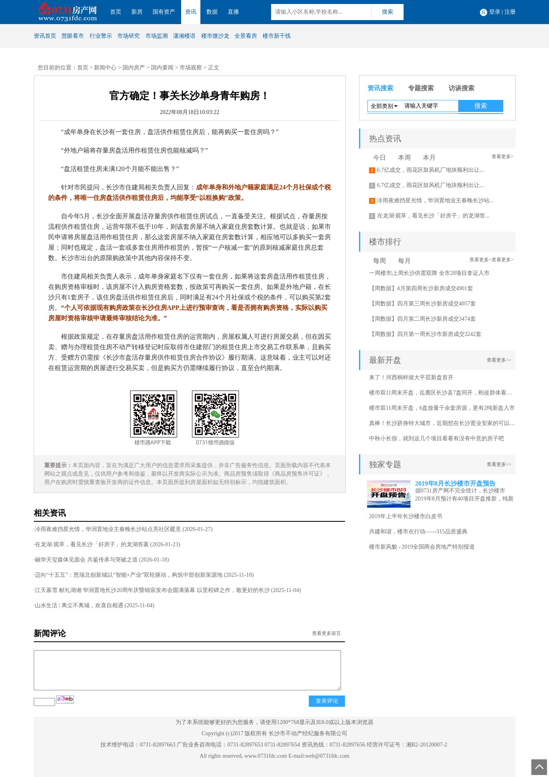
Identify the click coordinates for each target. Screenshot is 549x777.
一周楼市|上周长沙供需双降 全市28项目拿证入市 (429, 273)
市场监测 (156, 36)
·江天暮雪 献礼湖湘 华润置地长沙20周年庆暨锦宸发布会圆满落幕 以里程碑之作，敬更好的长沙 (152, 590)
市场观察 (191, 68)
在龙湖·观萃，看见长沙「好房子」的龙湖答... (433, 216)
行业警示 (101, 36)
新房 (137, 12)
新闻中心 (105, 68)
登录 (494, 12)
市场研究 (128, 36)
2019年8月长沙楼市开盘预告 (455, 483)
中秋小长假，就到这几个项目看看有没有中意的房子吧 (436, 438)
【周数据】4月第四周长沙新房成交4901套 (421, 288)
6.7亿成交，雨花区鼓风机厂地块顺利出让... (430, 170)
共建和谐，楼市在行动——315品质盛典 (418, 532)
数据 (212, 12)
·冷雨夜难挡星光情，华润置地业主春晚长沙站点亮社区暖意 (108, 529)
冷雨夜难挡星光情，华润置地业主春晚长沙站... (435, 200)
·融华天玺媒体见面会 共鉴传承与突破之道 (86, 560)
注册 (510, 12)
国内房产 (133, 68)
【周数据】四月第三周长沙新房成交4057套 (422, 304)
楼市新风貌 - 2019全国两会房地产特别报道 (422, 547)
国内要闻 (162, 68)
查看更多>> (499, 360)
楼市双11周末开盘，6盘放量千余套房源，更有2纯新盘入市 (442, 408)
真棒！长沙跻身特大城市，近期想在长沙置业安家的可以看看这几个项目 (459, 423)
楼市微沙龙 (215, 36)
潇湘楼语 (184, 36)
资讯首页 (45, 36)
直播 (233, 12)
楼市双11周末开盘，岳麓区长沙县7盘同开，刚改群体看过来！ (446, 393)
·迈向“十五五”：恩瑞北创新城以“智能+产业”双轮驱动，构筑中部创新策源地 (128, 575)
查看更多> (503, 156)
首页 (115, 12)
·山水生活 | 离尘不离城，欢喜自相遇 (78, 605)
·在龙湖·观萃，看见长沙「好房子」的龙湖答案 (91, 544)
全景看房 (246, 36)
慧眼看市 (72, 36)
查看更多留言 (326, 633)
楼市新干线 (277, 36)
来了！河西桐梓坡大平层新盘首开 (411, 377)
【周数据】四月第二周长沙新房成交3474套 (422, 319)
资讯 (190, 12)
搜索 (387, 12)
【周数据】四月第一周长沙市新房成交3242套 (425, 334)
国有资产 (164, 12)
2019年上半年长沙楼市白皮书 (405, 516)
